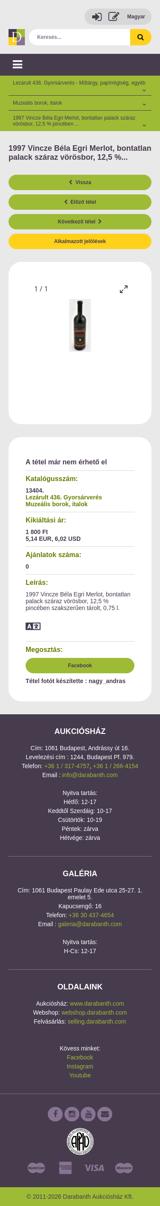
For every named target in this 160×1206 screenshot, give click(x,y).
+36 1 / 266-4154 (115, 766)
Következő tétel (80, 222)
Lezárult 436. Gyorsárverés (64, 497)
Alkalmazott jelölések (80, 241)
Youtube (80, 1075)
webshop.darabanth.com (94, 1012)
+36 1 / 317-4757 (67, 766)
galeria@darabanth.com (90, 924)
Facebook (80, 666)
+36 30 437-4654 (91, 915)
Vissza (80, 182)
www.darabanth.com (97, 1003)
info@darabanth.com (90, 775)
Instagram (80, 1066)
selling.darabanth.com (97, 1021)
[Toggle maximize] (123, 289)
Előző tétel (80, 202)
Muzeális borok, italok (56, 504)
